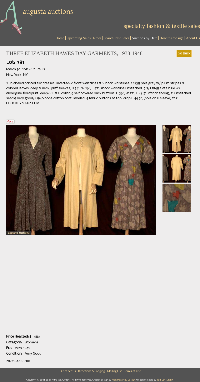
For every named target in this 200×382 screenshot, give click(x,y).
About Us (193, 38)
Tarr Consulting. (165, 380)
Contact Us (68, 371)
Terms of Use (132, 371)
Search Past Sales (116, 38)
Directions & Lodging (91, 371)
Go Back (184, 53)
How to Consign (172, 38)
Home (59, 38)
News (97, 38)
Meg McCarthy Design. (124, 380)
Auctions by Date (144, 38)
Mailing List (114, 371)
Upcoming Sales (79, 38)
